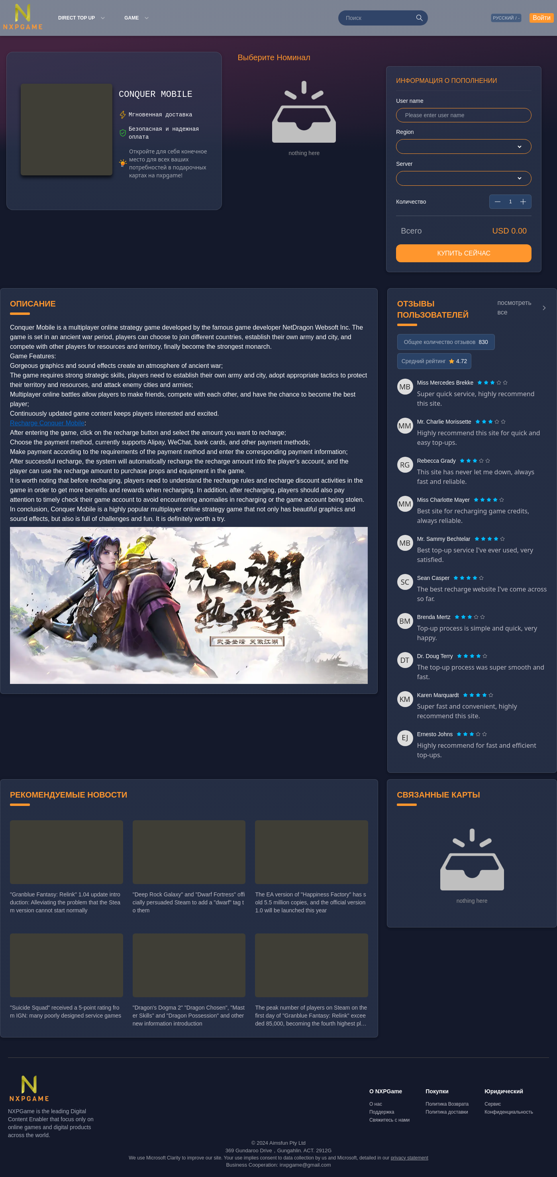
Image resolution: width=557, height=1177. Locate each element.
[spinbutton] (510, 203)
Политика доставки (447, 1114)
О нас (375, 1106)
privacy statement (409, 1160)
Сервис (492, 1106)
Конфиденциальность (508, 1114)
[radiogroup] (492, 384)
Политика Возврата (447, 1106)
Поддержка (381, 1114)
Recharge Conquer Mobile (47, 425)
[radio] (480, 384)
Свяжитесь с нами (389, 1122)
